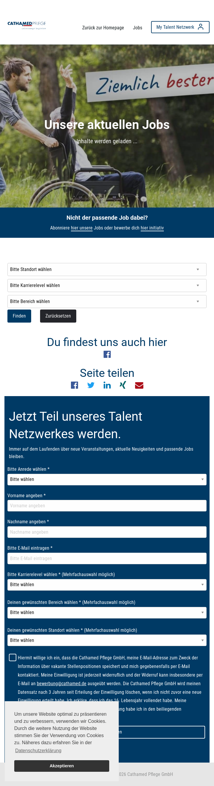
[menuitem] (26, 25)
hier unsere (82, 228)
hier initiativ (152, 228)
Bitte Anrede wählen (28, 469)
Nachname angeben (28, 521)
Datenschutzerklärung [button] (38, 750)
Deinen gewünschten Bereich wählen (71, 602)
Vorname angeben (26, 495)
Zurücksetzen (58, 316)
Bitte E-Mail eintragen (30, 548)
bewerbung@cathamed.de (61, 683)
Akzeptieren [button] (62, 765)
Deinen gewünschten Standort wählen (72, 630)
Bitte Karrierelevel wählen (61, 574)
